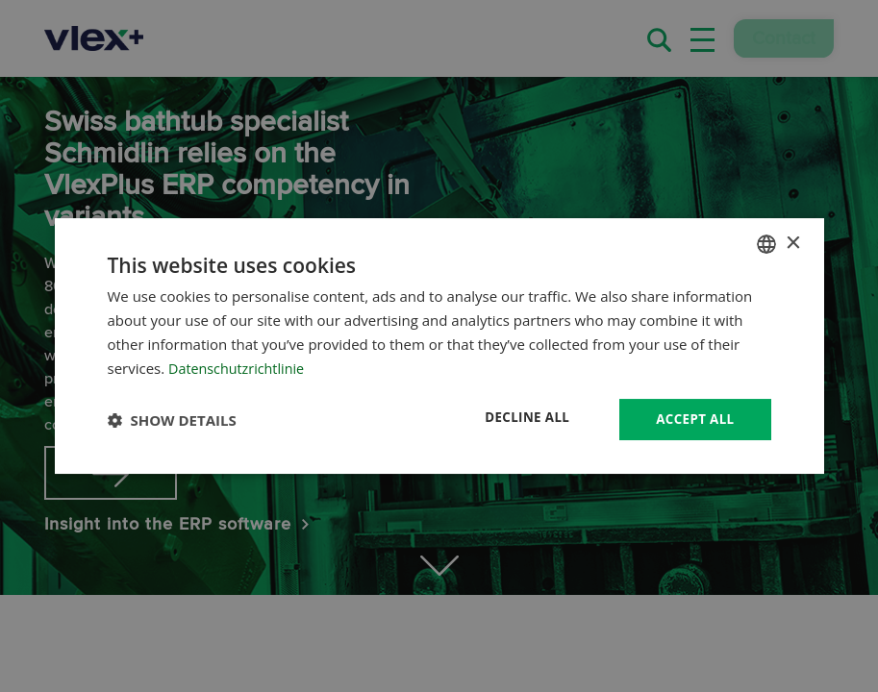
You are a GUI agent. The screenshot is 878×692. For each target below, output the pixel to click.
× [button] (793, 242)
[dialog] (439, 346)
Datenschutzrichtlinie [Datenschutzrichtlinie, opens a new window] (239, 367)
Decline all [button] (521, 417)
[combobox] (766, 243)
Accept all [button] (693, 418)
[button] (172, 420)
